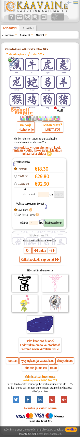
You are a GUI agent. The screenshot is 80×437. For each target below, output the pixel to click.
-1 (28, 250)
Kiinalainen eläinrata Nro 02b (39, 240)
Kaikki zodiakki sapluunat (40, 259)
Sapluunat (10, 28)
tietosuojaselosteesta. (49, 434)
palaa (40, 250)
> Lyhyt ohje (26, 129)
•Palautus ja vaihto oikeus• (40, 408)
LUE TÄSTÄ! (52, 129)
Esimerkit (25, 35)
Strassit (28, 28)
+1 (51, 250)
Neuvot (40, 35)
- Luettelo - (8, 35)
